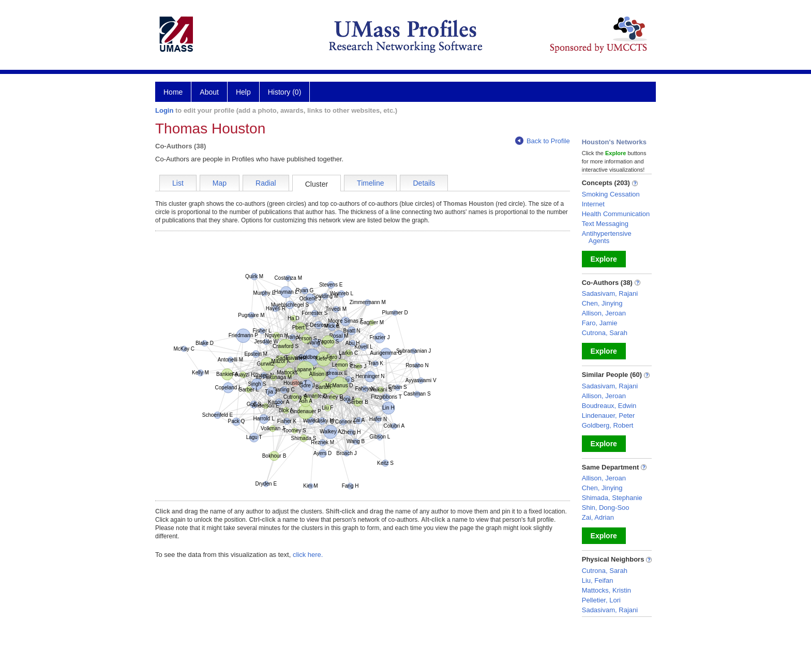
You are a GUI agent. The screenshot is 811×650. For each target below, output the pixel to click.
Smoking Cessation (611, 194)
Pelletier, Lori (601, 600)
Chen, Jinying (602, 303)
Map (220, 183)
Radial (266, 183)
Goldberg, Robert (608, 425)
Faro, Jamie (600, 323)
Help (243, 92)
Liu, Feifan (597, 580)
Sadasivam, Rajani (610, 293)
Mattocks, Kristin (606, 590)
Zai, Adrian (598, 517)
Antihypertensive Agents (607, 237)
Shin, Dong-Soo (605, 507)
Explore (604, 259)
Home (173, 92)
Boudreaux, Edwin (609, 406)
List (178, 183)
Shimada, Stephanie (612, 498)
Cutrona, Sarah (604, 333)
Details (424, 183)
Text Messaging (605, 224)
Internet (593, 204)
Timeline (370, 183)
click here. (308, 554)
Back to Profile (542, 141)
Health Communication (616, 214)
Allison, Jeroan (604, 313)
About (209, 92)
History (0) (285, 92)
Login (164, 110)
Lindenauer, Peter (608, 415)
